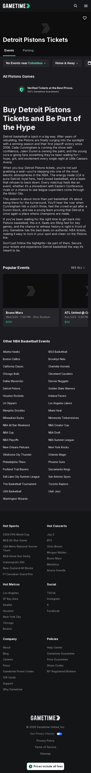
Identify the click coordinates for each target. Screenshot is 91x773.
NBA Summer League (61, 439)
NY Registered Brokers (61, 671)
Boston (7, 628)
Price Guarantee (57, 659)
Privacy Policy (45, 740)
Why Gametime (12, 689)
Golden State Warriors (61, 388)
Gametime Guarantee (60, 653)
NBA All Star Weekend (16, 425)
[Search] (75, 6)
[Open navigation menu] (86, 6)
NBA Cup (8, 432)
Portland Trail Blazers (16, 469)
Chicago (8, 622)
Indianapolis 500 (13, 562)
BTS (49, 540)
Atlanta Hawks (11, 351)
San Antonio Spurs (59, 476)
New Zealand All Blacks (18, 568)
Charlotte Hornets (59, 366)
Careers (8, 659)
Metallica (53, 564)
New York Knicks (58, 447)
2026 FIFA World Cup (16, 534)
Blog (6, 653)
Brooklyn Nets (56, 359)
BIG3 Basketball (57, 351)
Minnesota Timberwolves (63, 417)
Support (8, 683)
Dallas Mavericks (13, 381)
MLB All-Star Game (15, 540)
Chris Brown (54, 546)
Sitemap (45, 753)
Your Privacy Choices (42, 733)
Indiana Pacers (57, 395)
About (6, 647)
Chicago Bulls (11, 373)
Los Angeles (11, 592)
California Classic (13, 366)
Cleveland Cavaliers (60, 373)
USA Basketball (12, 491)
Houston (8, 610)
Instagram (53, 598)
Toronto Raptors (58, 484)
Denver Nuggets (58, 381)
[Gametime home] (18, 6)
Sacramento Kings (59, 469)
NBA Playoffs (11, 439)
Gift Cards (9, 677)
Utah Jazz (54, 491)
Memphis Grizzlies (14, 410)
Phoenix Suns (56, 461)
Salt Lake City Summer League (21, 476)
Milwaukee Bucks (13, 417)
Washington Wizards (15, 498)
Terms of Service (45, 747)
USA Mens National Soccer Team (20, 548)
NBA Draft (54, 432)
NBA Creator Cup (58, 425)
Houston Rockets (13, 395)
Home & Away (67, 63)
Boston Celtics (11, 359)
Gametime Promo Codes (18, 671)
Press (6, 665)
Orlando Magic (57, 454)
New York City (12, 616)
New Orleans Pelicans (16, 447)
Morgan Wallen (56, 552)
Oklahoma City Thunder (17, 454)
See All (78, 267)
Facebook (53, 610)
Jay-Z (50, 534)
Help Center (54, 647)
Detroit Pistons (11, 388)
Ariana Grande (56, 570)
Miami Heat (55, 410)
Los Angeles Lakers (60, 403)
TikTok (51, 592)
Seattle (7, 604)
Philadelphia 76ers (14, 461)
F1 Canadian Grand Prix (18, 574)
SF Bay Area (10, 598)
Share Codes (55, 665)
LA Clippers (10, 403)
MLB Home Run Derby (16, 556)
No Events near (26, 63)
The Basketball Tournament (19, 484)
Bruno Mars (54, 558)
